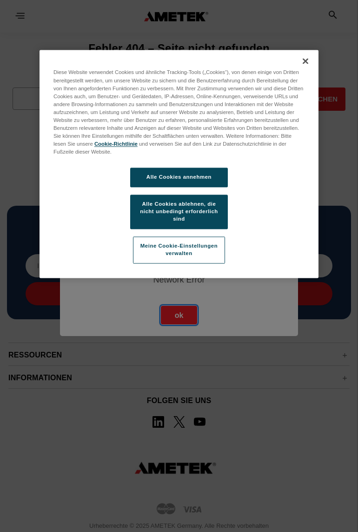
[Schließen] (305, 61)
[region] (179, 164)
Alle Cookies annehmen (179, 177)
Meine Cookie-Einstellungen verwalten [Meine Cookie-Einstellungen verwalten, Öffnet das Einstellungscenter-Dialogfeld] (179, 249)
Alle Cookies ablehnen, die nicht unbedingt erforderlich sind (179, 211)
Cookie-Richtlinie (116, 144)
